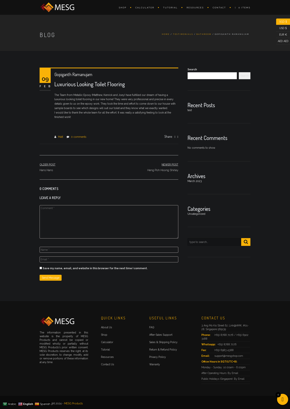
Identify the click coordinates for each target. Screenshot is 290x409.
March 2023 (195, 181)
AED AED (282, 41)
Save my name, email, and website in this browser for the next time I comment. (95, 268)
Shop (123, 7)
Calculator (144, 7)
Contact (219, 7)
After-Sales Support (160, 334)
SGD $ (281, 22)
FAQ (151, 327)
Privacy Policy (157, 356)
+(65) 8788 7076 (227, 344)
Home (166, 34)
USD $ (281, 28)
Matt (60, 136)
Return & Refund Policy (163, 349)
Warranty (154, 364)
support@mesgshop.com (228, 355)
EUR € (281, 34)
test (190, 110)
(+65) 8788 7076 (224, 334)
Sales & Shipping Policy (163, 342)
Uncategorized (196, 213)
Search (192, 69)
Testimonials (183, 34)
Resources (195, 7)
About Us (106, 327)
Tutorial (170, 7)
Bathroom (203, 34)
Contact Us (107, 364)
